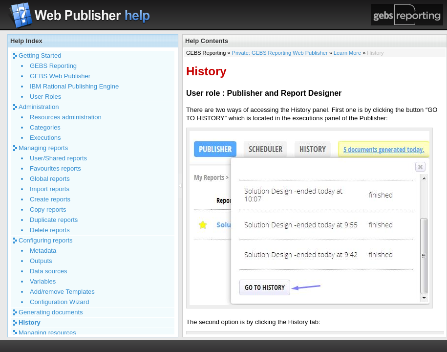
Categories (45, 127)
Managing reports (43, 148)
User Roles (45, 96)
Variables (43, 281)
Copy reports (48, 209)
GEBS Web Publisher (60, 76)
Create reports (50, 199)
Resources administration (66, 117)
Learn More (347, 53)
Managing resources (47, 332)
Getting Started (40, 55)
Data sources (48, 271)
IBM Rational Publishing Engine (74, 86)
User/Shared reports (58, 158)
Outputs (41, 260)
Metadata (43, 250)
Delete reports (50, 230)
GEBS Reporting (53, 65)
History (30, 322)
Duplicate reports (54, 219)
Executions (45, 137)
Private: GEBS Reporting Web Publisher (280, 53)
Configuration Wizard (59, 302)
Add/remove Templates (62, 291)
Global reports (50, 178)
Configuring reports (46, 240)
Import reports (49, 189)
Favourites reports (55, 168)
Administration (39, 106)
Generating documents (51, 312)
